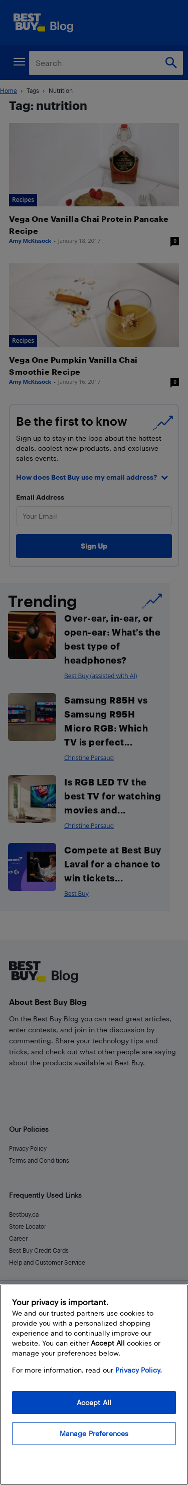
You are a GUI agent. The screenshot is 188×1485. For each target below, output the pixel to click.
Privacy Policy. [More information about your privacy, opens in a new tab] (138, 1370)
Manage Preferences (94, 1433)
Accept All (94, 1402)
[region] (94, 1384)
